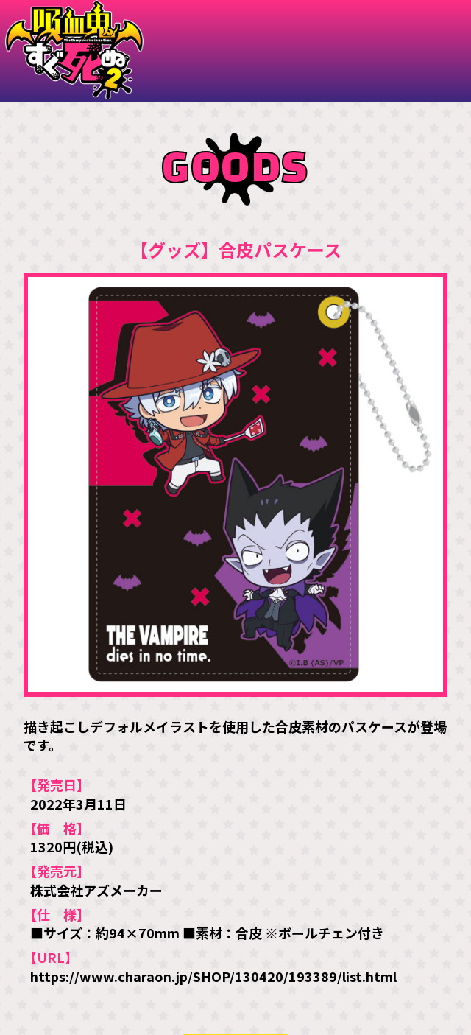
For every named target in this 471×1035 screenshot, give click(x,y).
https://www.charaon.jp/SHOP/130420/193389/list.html (213, 976)
